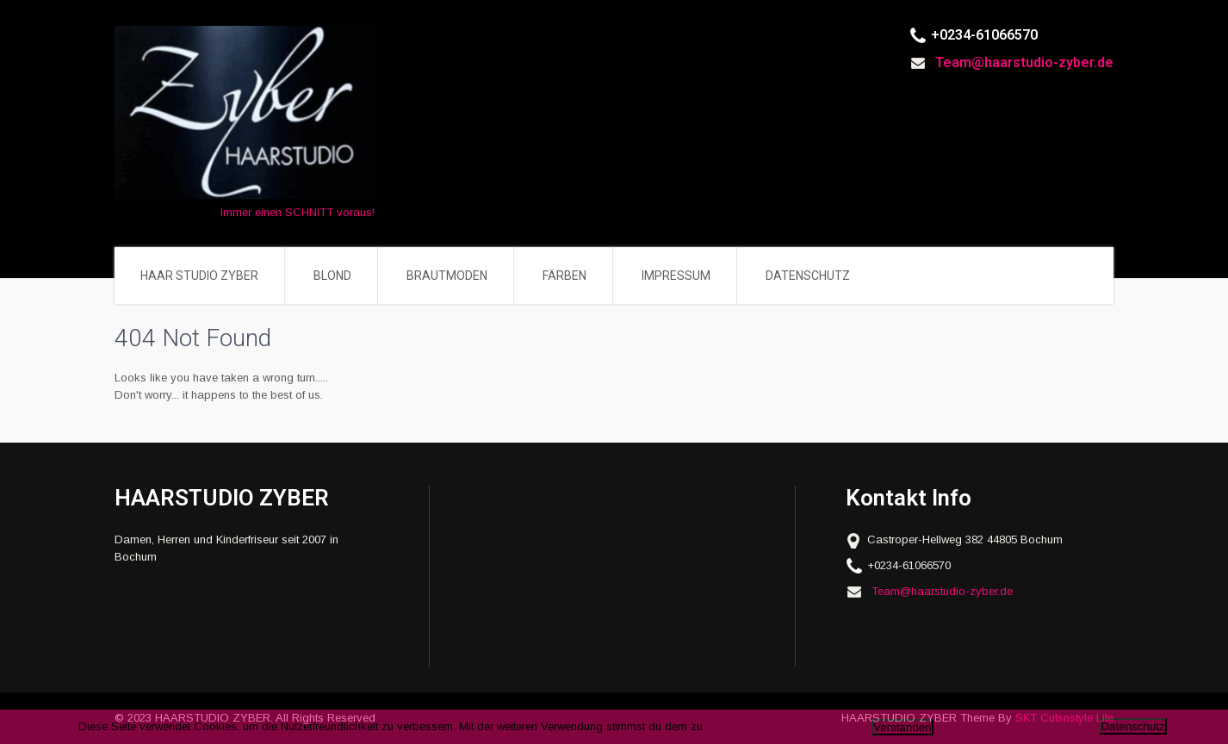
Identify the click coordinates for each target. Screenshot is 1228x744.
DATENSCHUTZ (808, 275)
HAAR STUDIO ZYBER (199, 275)
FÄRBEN (564, 275)
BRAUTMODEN (446, 275)
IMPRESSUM (676, 275)
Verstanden (902, 727)
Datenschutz (1132, 726)
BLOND (332, 275)
